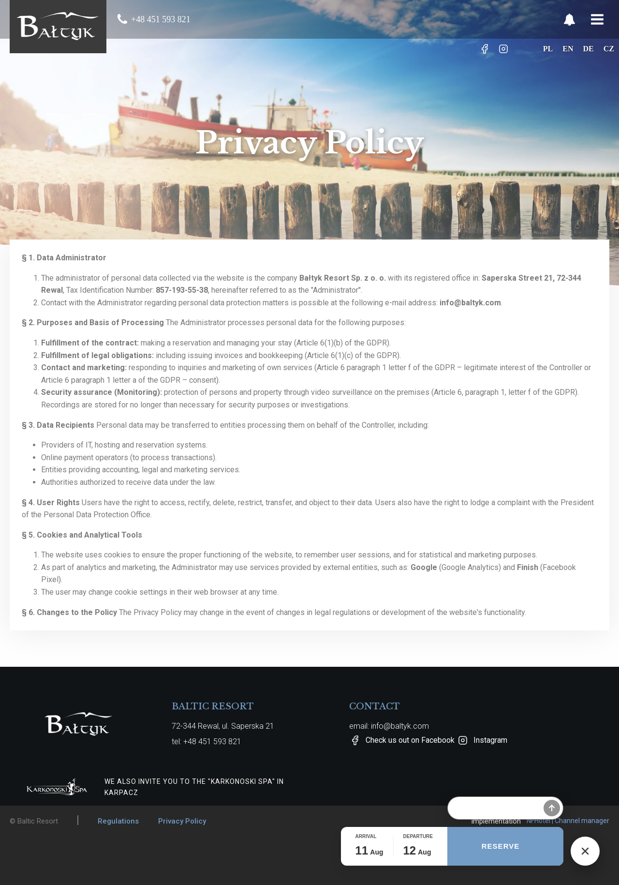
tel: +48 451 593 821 (206, 741)
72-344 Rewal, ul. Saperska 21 (223, 726)
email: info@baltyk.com (389, 726)
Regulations (118, 821)
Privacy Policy (182, 821)
